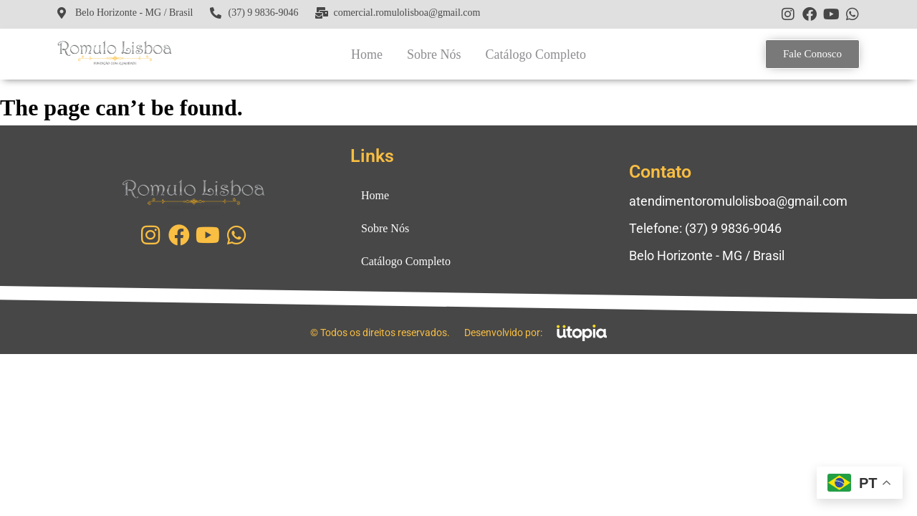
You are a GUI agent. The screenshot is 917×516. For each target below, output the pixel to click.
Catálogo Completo (535, 54)
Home (367, 54)
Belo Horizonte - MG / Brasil (706, 255)
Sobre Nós (434, 54)
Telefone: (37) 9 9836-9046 (705, 228)
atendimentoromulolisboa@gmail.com (738, 201)
